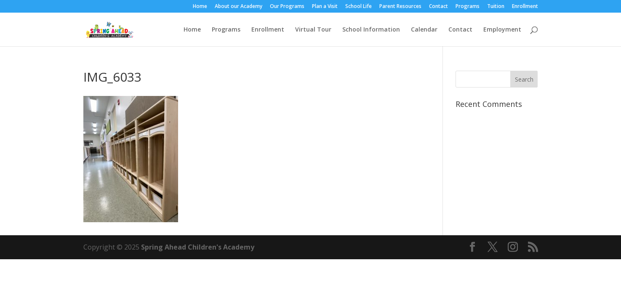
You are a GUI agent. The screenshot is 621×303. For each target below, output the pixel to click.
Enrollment (525, 7)
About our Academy (238, 7)
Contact (438, 7)
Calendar (424, 30)
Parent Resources (400, 7)
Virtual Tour (313, 30)
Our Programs (287, 7)
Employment (502, 30)
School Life (358, 7)
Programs (468, 7)
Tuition (495, 7)
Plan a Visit (325, 7)
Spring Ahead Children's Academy (197, 247)
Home (200, 7)
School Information (371, 30)
